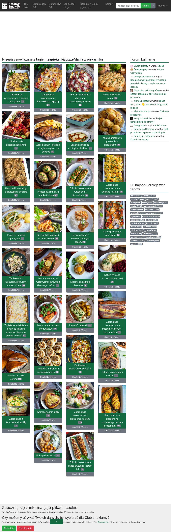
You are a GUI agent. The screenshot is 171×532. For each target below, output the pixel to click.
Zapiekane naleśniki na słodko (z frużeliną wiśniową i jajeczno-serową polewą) (80, 327)
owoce (136, 227)
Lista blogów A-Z (39, 6)
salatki (136, 206)
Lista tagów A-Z (55, 6)
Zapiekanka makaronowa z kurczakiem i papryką (48, 99)
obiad (136, 196)
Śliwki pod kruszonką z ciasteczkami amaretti (16, 194)
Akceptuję (9, 528)
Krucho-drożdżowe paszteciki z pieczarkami (112, 141)
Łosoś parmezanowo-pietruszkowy (48, 327)
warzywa (137, 210)
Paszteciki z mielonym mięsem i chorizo (48, 370)
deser (147, 203)
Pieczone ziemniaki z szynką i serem (80, 192)
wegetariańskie (151, 216)
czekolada (138, 220)
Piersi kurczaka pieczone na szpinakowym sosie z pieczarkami (16, 419)
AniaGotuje (160, 125)
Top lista (26, 6)
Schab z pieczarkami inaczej (112, 370)
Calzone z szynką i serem (80, 373)
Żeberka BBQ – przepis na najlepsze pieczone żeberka (48, 148)
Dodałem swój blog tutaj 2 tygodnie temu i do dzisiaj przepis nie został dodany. (148, 83)
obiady (136, 244)
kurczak (152, 223)
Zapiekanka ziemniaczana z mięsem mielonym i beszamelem (112, 323)
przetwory (150, 234)
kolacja (152, 220)
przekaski (137, 213)
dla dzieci (137, 230)
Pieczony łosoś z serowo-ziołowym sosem (48, 240)
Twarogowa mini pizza (48, 413)
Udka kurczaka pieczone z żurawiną (16, 148)
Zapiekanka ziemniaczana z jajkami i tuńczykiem (16, 98)
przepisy (137, 199)
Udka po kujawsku (48, 454)
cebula (136, 234)
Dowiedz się (103, 522)
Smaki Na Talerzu (16, 106)
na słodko (137, 223)
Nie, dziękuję (25, 528)
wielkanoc (152, 210)
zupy (135, 203)
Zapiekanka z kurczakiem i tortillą (80, 418)
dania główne (154, 213)
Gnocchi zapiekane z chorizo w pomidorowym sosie (80, 99)
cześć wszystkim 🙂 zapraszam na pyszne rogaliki (148, 104)
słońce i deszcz (139, 101)
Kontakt (109, 4)
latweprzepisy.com (141, 76)
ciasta (149, 196)
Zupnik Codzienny (139, 139)
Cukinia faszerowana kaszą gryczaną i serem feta (80, 464)
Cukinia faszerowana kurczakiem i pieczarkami (48, 194)
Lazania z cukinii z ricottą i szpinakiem (80, 146)
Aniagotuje (137, 125)
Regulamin (89, 6)
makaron (153, 241)
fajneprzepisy (138, 69)
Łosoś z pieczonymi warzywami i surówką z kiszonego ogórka (16, 283)
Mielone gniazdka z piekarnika (48, 284)
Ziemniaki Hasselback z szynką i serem (16, 238)
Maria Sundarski (140, 111)
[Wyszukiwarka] (128, 5)
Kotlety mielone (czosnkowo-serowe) (112, 276)
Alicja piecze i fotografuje (145, 90)
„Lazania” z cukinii (16, 329)
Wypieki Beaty (139, 66)
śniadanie (160, 203)
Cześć (161, 66)
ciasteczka (138, 241)
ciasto (151, 230)
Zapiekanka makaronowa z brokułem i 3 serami (112, 416)
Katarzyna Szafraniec (142, 136)
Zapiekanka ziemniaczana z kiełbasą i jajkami (112, 187)
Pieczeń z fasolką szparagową (80, 235)
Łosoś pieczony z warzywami (112, 231)
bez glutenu (153, 237)
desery (152, 199)
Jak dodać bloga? (69, 6)
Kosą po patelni (140, 118)
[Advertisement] (85, 34)
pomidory (137, 237)
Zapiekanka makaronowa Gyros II (16, 372)
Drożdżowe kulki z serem (112, 96)
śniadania (150, 227)
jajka (135, 216)
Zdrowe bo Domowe (142, 129)
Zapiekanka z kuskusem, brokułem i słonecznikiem (80, 279)
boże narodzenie (153, 206)
